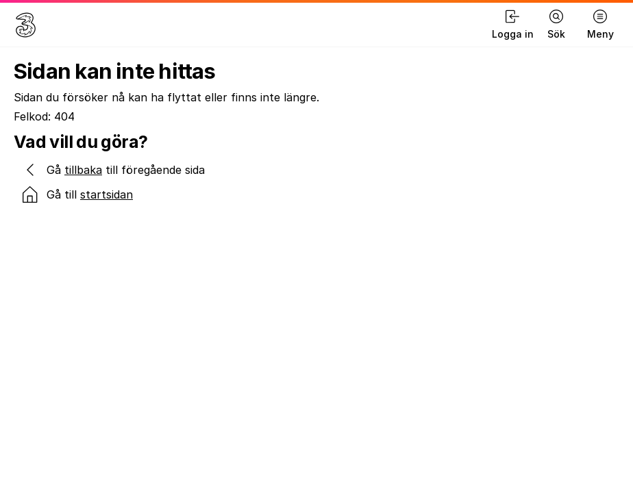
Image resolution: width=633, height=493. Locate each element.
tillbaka (83, 170)
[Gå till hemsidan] (25, 25)
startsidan (106, 194)
